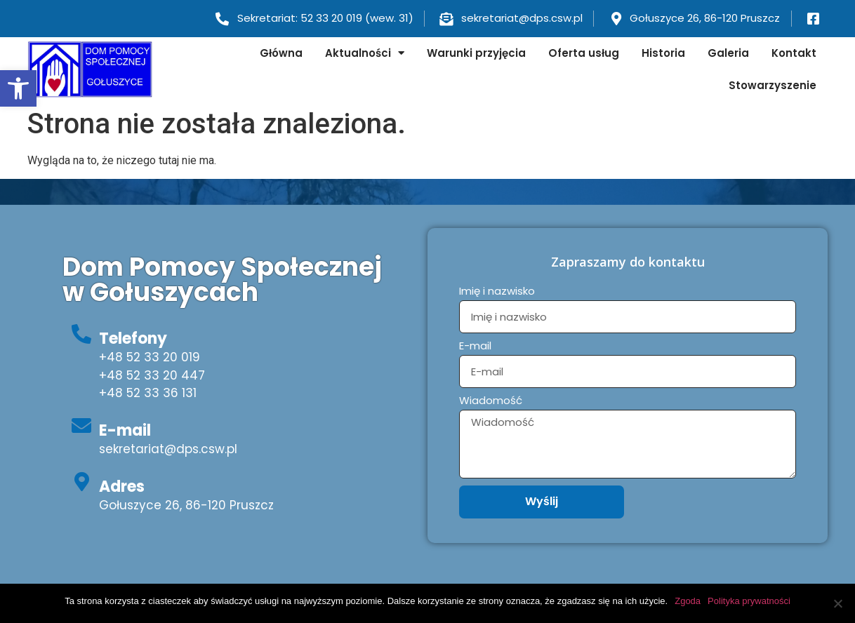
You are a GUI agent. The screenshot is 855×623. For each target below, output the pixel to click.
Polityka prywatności (749, 601)
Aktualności (364, 53)
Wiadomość (490, 401)
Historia (663, 53)
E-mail (125, 430)
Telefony (133, 338)
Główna (281, 53)
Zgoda (688, 601)
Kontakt (793, 53)
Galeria (728, 53)
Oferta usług (583, 53)
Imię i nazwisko (497, 292)
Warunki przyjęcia (476, 53)
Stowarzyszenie (772, 85)
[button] (18, 88)
